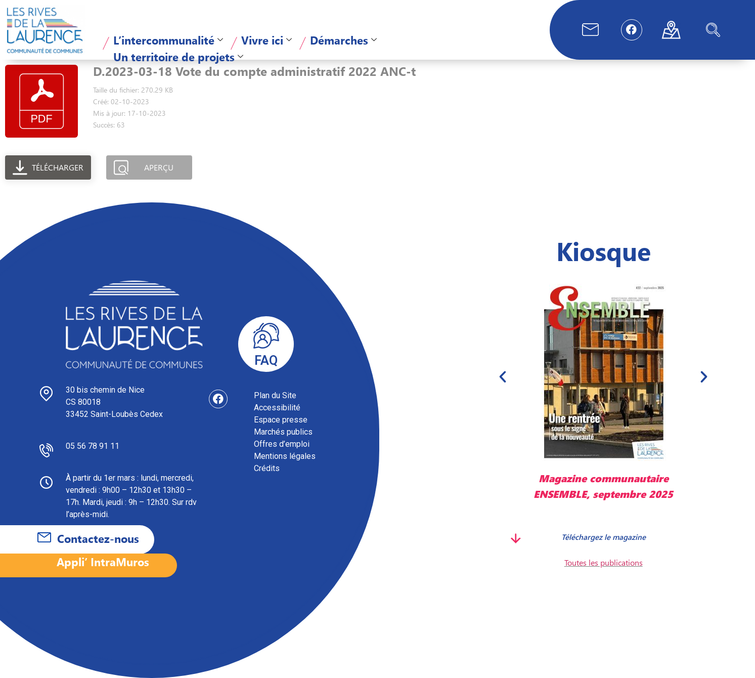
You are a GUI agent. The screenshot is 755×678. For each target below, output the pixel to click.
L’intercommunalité (168, 40)
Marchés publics (283, 432)
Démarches (343, 40)
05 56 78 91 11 (92, 446)
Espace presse (280, 420)
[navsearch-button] (713, 30)
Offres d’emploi (281, 444)
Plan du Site (275, 395)
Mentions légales (285, 456)
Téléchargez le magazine (603, 536)
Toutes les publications (603, 562)
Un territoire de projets (178, 56)
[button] (502, 377)
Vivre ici (266, 40)
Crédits (267, 468)
